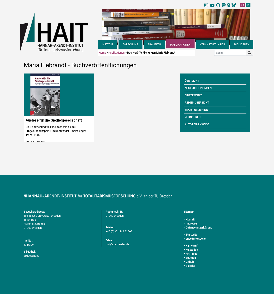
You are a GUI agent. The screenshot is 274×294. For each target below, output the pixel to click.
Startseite (191, 234)
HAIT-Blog (191, 253)
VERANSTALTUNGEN (212, 44)
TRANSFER (154, 44)
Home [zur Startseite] (102, 52)
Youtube (191, 257)
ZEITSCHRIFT (193, 117)
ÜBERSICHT (192, 80)
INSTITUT (107, 44)
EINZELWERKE (193, 95)
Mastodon (192, 249)
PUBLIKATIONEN (180, 44)
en (248, 4)
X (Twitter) (192, 245)
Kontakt (190, 219)
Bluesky (190, 265)
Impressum (192, 223)
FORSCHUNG (130, 44)
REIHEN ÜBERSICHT (197, 102)
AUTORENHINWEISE (197, 124)
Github (190, 261)
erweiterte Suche (195, 238)
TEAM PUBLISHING (196, 109)
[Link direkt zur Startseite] (59, 32)
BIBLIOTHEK (241, 44)
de (242, 4)
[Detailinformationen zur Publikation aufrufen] (59, 108)
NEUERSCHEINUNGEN (198, 88)
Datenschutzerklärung (199, 227)
